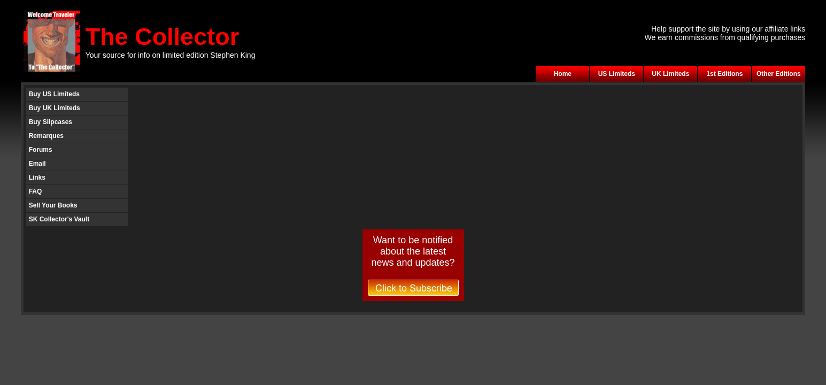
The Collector (163, 36)
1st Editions (724, 74)
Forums (40, 149)
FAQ (35, 191)
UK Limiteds (670, 74)
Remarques (46, 136)
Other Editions (778, 74)
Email (37, 163)
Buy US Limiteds (54, 94)
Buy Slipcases (50, 122)
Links (37, 177)
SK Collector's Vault (59, 219)
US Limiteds (616, 74)
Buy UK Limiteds (54, 108)
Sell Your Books (53, 205)
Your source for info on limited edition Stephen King (171, 55)
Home (563, 74)
